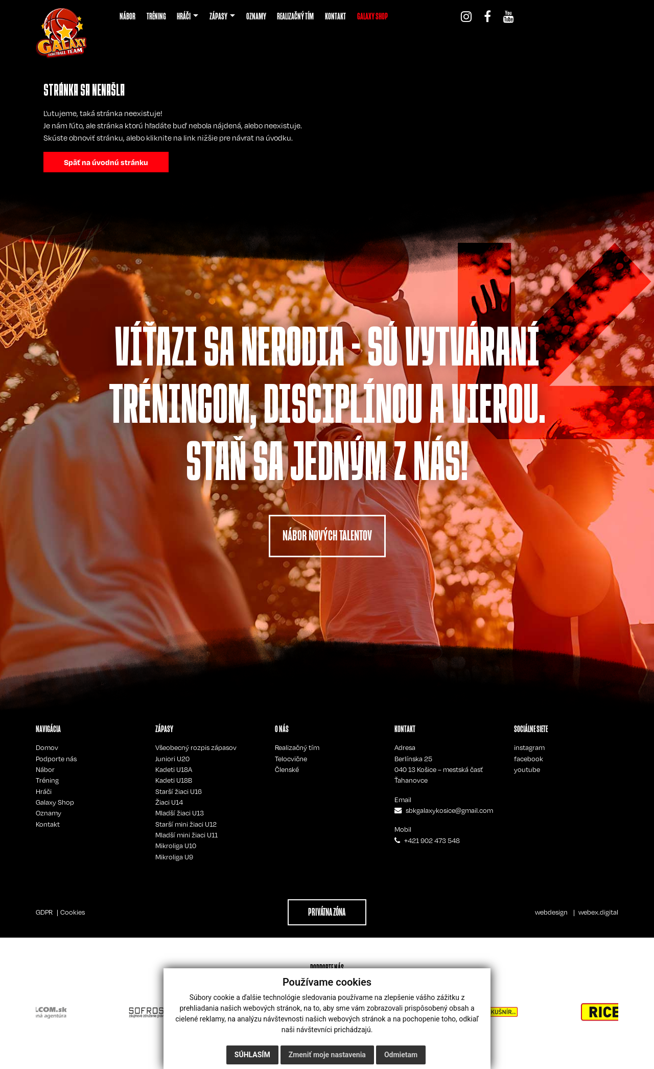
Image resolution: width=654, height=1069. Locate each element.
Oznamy (48, 813)
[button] (187, 16)
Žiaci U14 (169, 802)
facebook (528, 759)
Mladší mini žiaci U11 (186, 835)
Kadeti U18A (173, 769)
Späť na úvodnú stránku (106, 162)
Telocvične (291, 759)
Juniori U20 (172, 759)
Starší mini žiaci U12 (186, 824)
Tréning (47, 780)
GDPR (44, 912)
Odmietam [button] (400, 1055)
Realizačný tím (297, 747)
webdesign (551, 912)
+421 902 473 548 (432, 840)
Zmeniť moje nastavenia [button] (327, 1055)
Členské (287, 769)
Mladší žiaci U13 (179, 813)
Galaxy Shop (55, 802)
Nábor (45, 769)
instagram (529, 747)
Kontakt (48, 824)
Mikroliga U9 (174, 857)
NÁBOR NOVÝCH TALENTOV (327, 535)
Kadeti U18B (173, 780)
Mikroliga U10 (175, 845)
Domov (47, 747)
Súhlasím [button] (252, 1055)
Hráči (44, 791)
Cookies (72, 912)
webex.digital (598, 912)
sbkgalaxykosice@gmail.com (449, 810)
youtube (527, 769)
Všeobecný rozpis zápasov (196, 747)
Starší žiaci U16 (178, 791)
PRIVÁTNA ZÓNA (326, 912)
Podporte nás (56, 759)
